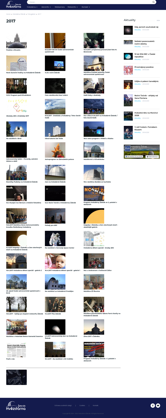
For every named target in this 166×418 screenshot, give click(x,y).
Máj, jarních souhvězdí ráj (146, 27)
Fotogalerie (32, 14)
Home (8, 14)
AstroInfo (45, 7)
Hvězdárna (31, 7)
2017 (39, 14)
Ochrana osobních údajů (63, 405)
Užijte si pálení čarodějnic (146, 81)
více (158, 20)
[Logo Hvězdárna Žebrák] (13, 4)
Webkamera (60, 7)
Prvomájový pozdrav (144, 67)
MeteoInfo (72, 7)
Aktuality (137, 30)
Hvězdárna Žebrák (19, 14)
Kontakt (85, 7)
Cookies (82, 405)
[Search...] (91, 2)
